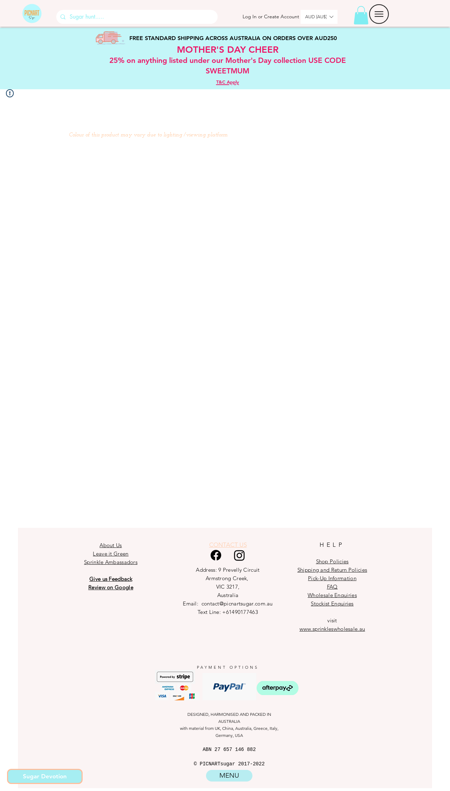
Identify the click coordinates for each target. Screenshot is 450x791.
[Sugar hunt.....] (136, 17)
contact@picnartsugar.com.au (237, 603)
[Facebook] (216, 555)
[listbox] (319, 17)
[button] (361, 15)
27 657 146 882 (235, 749)
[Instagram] (239, 555)
